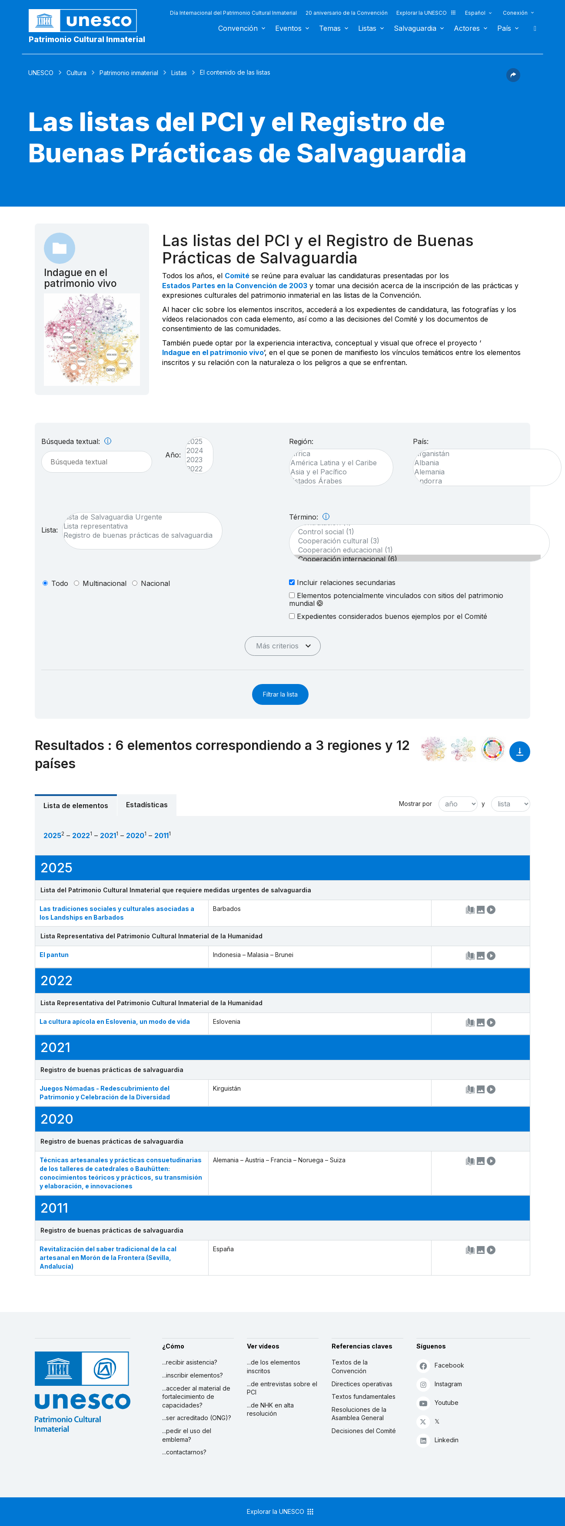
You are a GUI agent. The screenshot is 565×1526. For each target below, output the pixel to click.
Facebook (440, 1365)
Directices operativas (362, 1384)
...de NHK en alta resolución (270, 1409)
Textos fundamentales (364, 1396)
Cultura (76, 72)
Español (475, 13)
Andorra (482, 481)
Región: (301, 441)
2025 (195, 441)
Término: (309, 517)
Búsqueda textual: (76, 441)
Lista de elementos (75, 805)
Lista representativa (138, 526)
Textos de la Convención (350, 1366)
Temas (330, 28)
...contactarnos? (184, 1452)
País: (421, 441)
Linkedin (437, 1440)
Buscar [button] (532, 28)
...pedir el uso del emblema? (186, 1435)
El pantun (54, 954)
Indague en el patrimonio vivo (213, 352)
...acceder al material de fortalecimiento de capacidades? (196, 1397)
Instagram (439, 1384)
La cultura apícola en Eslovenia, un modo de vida (115, 1021)
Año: (173, 455)
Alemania (482, 472)
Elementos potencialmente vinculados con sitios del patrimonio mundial (396, 599)
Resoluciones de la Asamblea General (359, 1414)
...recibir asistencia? (189, 1362)
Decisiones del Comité (364, 1430)
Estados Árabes (336, 481)
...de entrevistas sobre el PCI (282, 1388)
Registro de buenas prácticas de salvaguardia (138, 535)
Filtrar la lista (280, 694)
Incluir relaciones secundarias (342, 582)
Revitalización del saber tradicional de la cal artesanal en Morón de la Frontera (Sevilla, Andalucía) (108, 1257)
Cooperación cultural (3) (415, 541)
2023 (195, 459)
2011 (161, 835)
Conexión (515, 13)
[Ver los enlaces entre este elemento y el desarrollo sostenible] (493, 749)
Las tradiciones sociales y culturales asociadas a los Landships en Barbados (117, 913)
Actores (467, 28)
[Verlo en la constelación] (434, 749)
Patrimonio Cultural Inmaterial (87, 39)
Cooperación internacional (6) (415, 559)
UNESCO (40, 72)
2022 (195, 469)
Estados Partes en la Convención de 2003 (234, 285)
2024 (195, 450)
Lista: (49, 530)
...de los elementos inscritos (273, 1366)
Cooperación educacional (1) (415, 550)
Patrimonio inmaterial (129, 72)
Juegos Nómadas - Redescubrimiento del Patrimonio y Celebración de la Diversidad (105, 1093)
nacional (155, 583)
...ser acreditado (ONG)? (196, 1417)
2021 (108, 835)
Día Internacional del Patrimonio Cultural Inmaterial (233, 13)
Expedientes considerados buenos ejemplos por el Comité (388, 616)
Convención (238, 28)
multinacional (104, 583)
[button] (513, 79)
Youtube (437, 1403)
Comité (237, 275)
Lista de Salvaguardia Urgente (138, 517)
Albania (482, 462)
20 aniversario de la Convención (347, 13)
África (336, 453)
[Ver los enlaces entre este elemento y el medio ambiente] (463, 749)
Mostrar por (415, 803)
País (504, 28)
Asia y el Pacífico (336, 472)
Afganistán (482, 453)
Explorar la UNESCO (426, 13)
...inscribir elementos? (192, 1375)
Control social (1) (415, 531)
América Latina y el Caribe (336, 462)
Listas (367, 28)
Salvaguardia (415, 28)
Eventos (288, 28)
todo (59, 583)
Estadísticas (147, 804)
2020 (135, 835)
